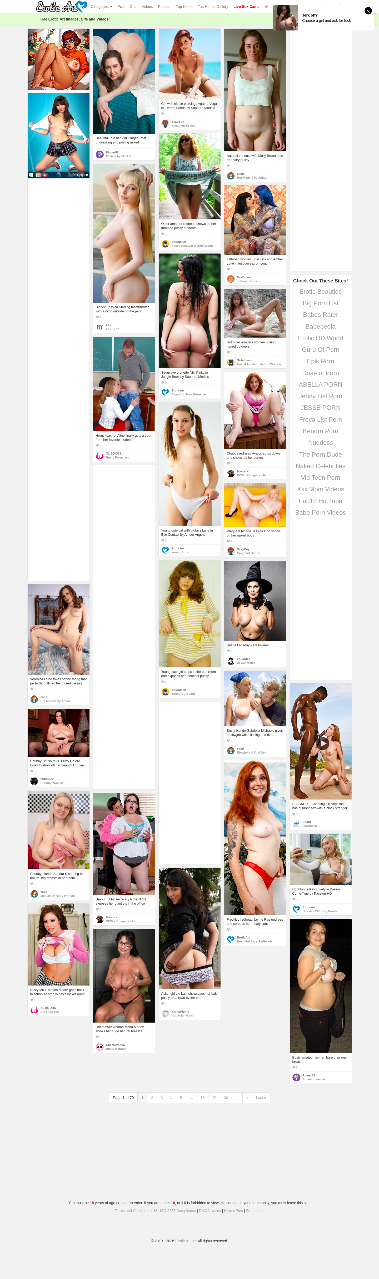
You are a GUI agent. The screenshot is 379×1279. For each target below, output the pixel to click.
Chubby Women (52, 783)
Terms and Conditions (132, 1211)
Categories (101, 6)
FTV (109, 325)
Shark (307, 821)
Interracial (310, 825)
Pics (121, 6)
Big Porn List (320, 303)
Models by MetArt (118, 156)
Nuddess (320, 442)
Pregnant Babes (248, 553)
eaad (240, 173)
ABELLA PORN (320, 384)
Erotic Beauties (320, 291)
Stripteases (255, 1211)
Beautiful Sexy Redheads (255, 941)
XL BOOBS (114, 453)
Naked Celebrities (320, 466)
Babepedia (321, 326)
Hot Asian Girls (182, 1015)
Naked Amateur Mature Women (194, 245)
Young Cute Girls (184, 693)
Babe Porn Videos (320, 512)
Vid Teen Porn (320, 477)
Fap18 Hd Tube (320, 500)
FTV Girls (112, 329)
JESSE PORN (321, 407)
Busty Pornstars (117, 457)
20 (214, 1098)
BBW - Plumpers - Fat (252, 475)
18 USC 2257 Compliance (174, 1211)
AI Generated (246, 662)
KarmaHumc (180, 1011)
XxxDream (244, 277)
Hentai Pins (233, 1211)
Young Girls (180, 552)
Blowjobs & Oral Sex (251, 752)
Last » (261, 1098)
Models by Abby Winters (58, 895)
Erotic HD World (320, 338)
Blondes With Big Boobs (320, 911)
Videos (147, 6)
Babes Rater (320, 314)
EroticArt (178, 390)
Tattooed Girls (247, 281)
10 (203, 1098)
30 (226, 1098)
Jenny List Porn (320, 396)
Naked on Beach (183, 125)
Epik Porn (320, 361)
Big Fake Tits (50, 1011)
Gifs (133, 6)
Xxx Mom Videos (320, 489)
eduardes (243, 659)
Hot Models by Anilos (252, 177)
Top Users (184, 6)
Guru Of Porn (321, 349)
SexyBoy (178, 121)
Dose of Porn (320, 373)
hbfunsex (47, 779)
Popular (164, 6)
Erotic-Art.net (186, 1241)
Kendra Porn (320, 431)
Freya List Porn (320, 419)
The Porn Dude (320, 454)
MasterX (243, 471)
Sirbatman (179, 241)
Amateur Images (314, 1079)
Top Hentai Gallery (213, 6)
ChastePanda (115, 1044)
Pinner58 (112, 152)
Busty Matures (116, 1048)
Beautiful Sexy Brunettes (189, 394)
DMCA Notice (210, 1211)
